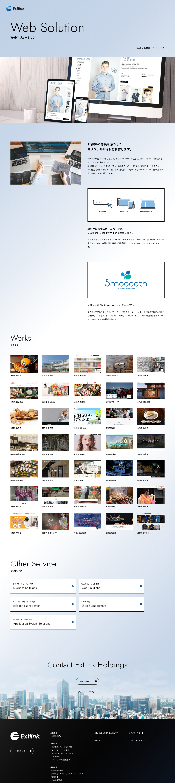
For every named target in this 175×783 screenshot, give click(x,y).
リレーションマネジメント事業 (62, 735)
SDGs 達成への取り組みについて (106, 715)
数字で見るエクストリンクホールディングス (67, 756)
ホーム (139, 48)
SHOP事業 (55, 738)
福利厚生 (54, 759)
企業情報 (53, 715)
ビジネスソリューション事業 (61, 729)
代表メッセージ (57, 752)
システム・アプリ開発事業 (60, 742)
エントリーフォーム (58, 769)
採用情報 (53, 749)
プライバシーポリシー (87, 674)
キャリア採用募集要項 (59, 765)
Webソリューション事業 (60, 732)
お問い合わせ (85, 663)
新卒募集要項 (56, 762)
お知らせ (97, 722)
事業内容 (147, 48)
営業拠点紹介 (56, 718)
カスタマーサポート (136, 715)
